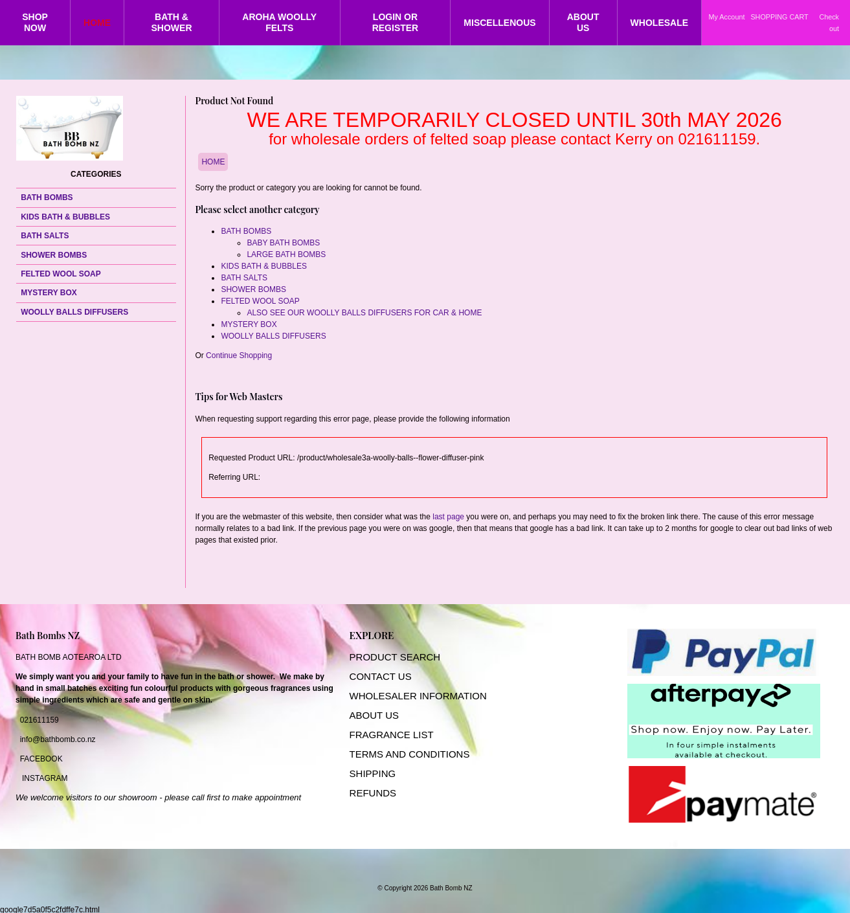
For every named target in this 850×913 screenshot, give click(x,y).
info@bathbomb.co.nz (58, 739)
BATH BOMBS (47, 197)
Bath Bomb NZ (451, 888)
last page (448, 516)
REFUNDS (373, 792)
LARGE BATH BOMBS (286, 254)
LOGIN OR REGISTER (395, 22)
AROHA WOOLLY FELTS (279, 22)
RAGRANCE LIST (394, 734)
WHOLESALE (659, 22)
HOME (97, 22)
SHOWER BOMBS (54, 255)
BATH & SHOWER (171, 22)
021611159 (39, 720)
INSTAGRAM (44, 778)
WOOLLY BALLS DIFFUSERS (74, 312)
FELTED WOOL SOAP (61, 273)
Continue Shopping (239, 355)
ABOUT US (583, 22)
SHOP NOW (35, 22)
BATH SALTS (45, 235)
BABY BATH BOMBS (283, 242)
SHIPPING (373, 773)
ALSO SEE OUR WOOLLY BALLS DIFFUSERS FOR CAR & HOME (364, 312)
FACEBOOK (41, 758)
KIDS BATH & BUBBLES (65, 216)
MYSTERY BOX (49, 292)
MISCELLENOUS (499, 22)
